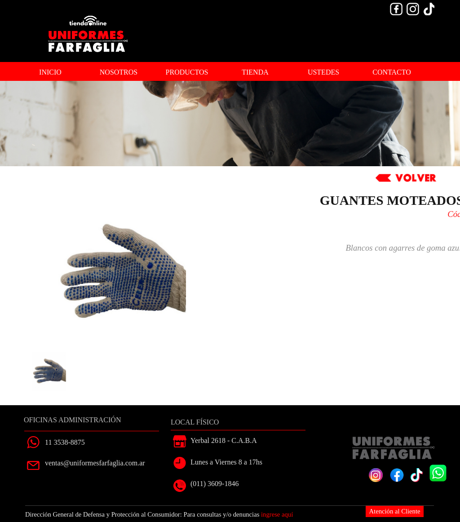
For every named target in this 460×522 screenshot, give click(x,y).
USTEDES (323, 72)
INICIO (50, 72)
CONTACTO (391, 72)
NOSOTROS (118, 72)
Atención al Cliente (394, 511)
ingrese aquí (277, 514)
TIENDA (255, 72)
